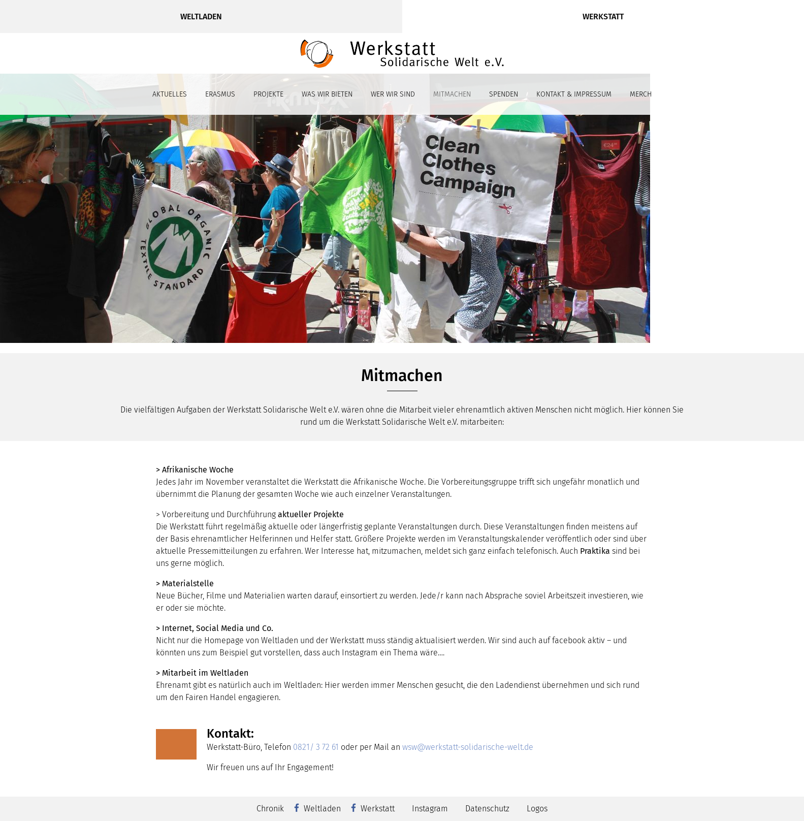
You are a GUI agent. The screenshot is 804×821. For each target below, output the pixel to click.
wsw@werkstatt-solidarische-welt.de (467, 747)
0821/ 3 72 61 (316, 747)
